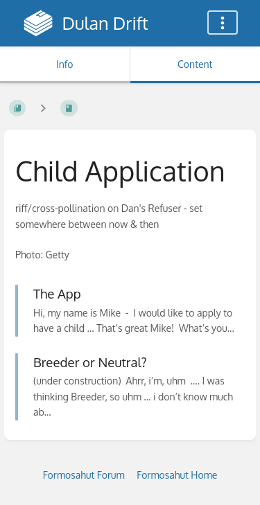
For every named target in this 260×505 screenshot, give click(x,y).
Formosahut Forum (84, 475)
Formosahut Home (177, 475)
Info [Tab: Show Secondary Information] (64, 64)
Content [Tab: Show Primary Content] (194, 64)
